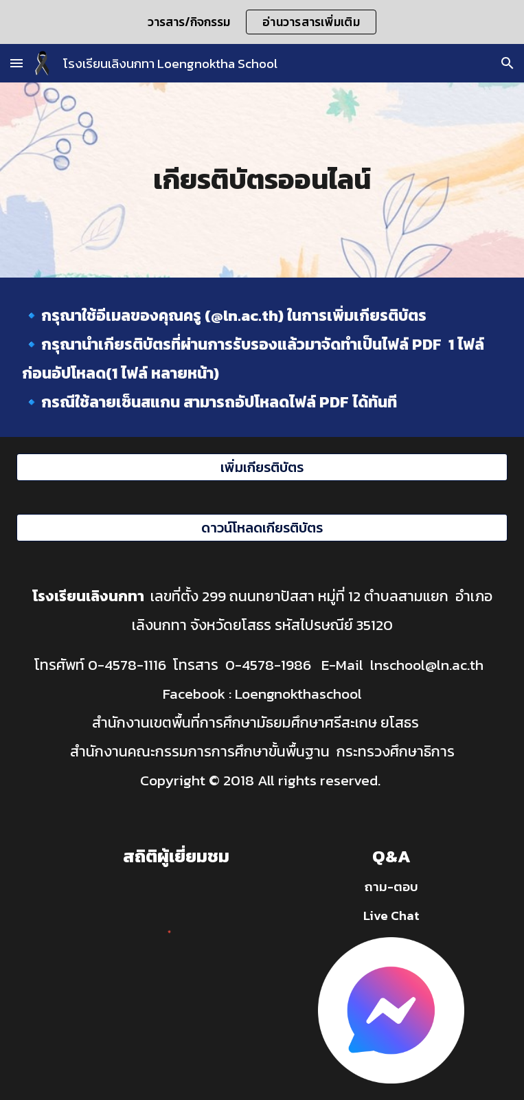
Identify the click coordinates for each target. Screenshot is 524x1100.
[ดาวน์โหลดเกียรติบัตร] (262, 528)
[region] (262, 22)
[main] (262, 179)
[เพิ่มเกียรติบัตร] (262, 467)
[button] (16, 63)
